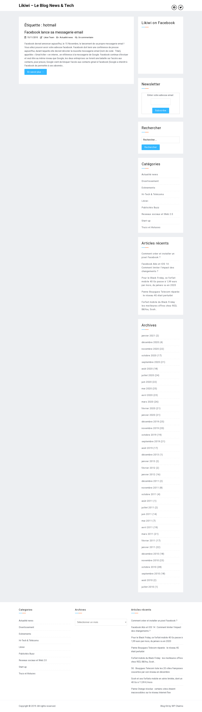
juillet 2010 (148, 587)
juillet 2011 (148, 507)
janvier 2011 (148, 547)
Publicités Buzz (150, 207)
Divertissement (150, 181)
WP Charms (177, 706)
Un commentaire (85, 37)
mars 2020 (147, 401)
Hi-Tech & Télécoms (153, 194)
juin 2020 (147, 382)
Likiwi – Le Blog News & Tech (46, 5)
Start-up (146, 220)
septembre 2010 (151, 573)
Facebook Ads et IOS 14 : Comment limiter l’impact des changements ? (158, 268)
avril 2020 (147, 395)
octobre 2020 (149, 355)
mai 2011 (147, 520)
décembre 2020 (150, 342)
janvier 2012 (148, 474)
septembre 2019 (151, 441)
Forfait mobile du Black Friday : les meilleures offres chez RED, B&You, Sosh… (159, 306)
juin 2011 (147, 514)
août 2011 (147, 501)
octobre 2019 (149, 435)
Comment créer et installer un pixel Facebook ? (154, 620)
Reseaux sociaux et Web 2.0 (157, 214)
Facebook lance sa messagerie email (53, 32)
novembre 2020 (150, 349)
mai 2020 (147, 388)
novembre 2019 (150, 428)
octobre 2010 (149, 567)
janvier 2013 (148, 461)
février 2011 (148, 540)
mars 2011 (147, 534)
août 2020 (147, 368)
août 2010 (147, 580)
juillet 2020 (148, 375)
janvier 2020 (148, 415)
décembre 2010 (150, 553)
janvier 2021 (148, 335)
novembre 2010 (150, 560)
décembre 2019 (150, 421)
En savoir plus (35, 71)
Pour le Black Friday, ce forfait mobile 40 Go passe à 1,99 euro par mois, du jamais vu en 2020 (159, 282)
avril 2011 (147, 527)
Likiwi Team (49, 37)
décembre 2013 (150, 454)
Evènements (148, 187)
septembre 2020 (151, 362)
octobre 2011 (149, 494)
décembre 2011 (150, 481)
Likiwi (145, 201)
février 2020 (148, 408)
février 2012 (148, 468)
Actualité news (66, 37)
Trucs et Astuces (151, 227)
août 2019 (147, 448)
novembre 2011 (150, 487)
